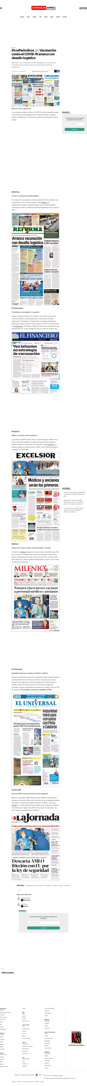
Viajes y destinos (49, 1058)
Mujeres (2, 1026)
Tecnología (2, 1019)
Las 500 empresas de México (76, 1045)
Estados (2, 1044)
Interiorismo (25, 1053)
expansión (64, 17)
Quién (1, 1053)
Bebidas (46, 1055)
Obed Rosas (24, 904)
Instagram (83, 8)
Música (24, 1036)
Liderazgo (47, 1023)
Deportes (24, 1031)
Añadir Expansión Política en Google (41, 71)
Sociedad (58, 17)
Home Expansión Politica (5, 1012)
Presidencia (48, 885)
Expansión (3, 1008)
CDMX (40, 17)
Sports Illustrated (50, 1032)
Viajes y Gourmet (4, 1066)
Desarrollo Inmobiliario (27, 1046)
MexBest (47, 1052)
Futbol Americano (49, 1038)
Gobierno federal (58, 885)
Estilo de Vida (48, 1065)
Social (23, 1061)
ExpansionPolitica (43, 1075)
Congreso (2, 1039)
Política (2, 1033)
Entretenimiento (26, 1028)
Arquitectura (25, 1051)
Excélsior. (51, 444)
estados (45, 17)
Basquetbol (47, 1040)
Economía (2, 1014)
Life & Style (25, 1025)
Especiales (47, 1028)
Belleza (1, 1064)
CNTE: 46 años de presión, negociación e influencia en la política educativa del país (74, 494)
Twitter (80, 8)
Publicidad (13, 1081)
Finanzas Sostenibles (49, 1008)
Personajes (47, 1060)
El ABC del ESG (48, 1013)
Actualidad (47, 1021)
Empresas (2, 1010)
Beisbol (46, 1036)
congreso (34, 17)
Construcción (25, 1044)
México (14, 47)
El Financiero (18, 326)
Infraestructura (25, 1048)
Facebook (85, 8)
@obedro (25, 906)
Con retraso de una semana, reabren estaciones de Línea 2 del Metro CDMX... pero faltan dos (74, 510)
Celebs (23, 1018)
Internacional (3, 1017)
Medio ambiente (26, 1059)
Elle (23, 1012)
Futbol (46, 1033)
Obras (1, 1022)
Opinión (1, 1046)
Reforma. (44, 202)
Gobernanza (25, 1063)
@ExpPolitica (27, 108)
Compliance (19, 1081)
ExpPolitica (36, 1075)
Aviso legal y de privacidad (28, 1081)
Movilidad (24, 1066)
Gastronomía (48, 1053)
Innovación (47, 1010)
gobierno (22, 17)
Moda (1, 1061)
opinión (51, 17)
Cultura (24, 1008)
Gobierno (2, 1034)
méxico (28, 17)
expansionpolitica (40, 1075)
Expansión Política (25, 898)
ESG (1, 1024)
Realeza (2, 1057)
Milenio (23, 552)
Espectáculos (3, 1054)
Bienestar (47, 1063)
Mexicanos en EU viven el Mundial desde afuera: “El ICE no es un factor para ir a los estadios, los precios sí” (73, 502)
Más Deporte (47, 1043)
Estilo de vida (25, 1021)
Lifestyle (46, 1045)
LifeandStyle (3, 1029)
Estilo (23, 1026)
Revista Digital (48, 1048)
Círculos (2, 1059)
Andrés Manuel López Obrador (35, 885)
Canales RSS (36, 1081)
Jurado (46, 1068)
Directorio (42, 1081)
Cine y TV (24, 1033)
